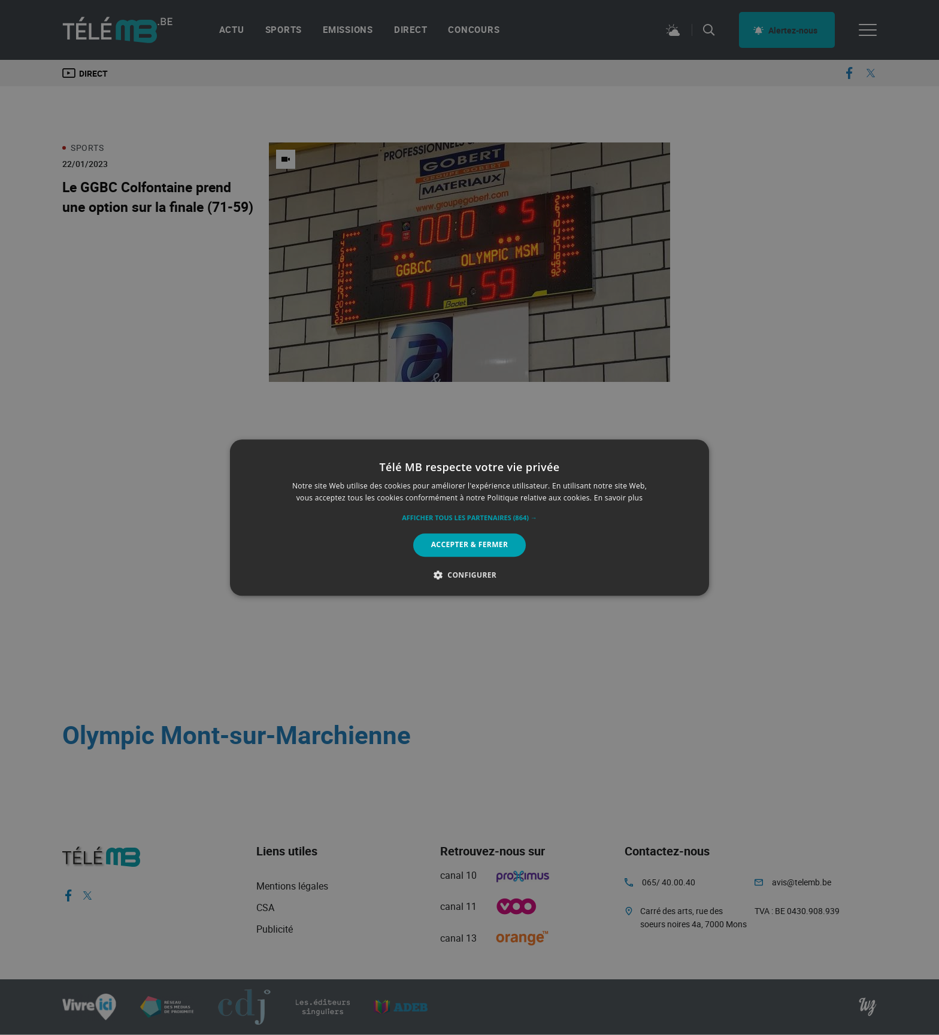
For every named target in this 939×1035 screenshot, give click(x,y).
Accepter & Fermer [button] (469, 545)
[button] (469, 518)
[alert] (469, 517)
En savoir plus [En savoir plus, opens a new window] (618, 498)
